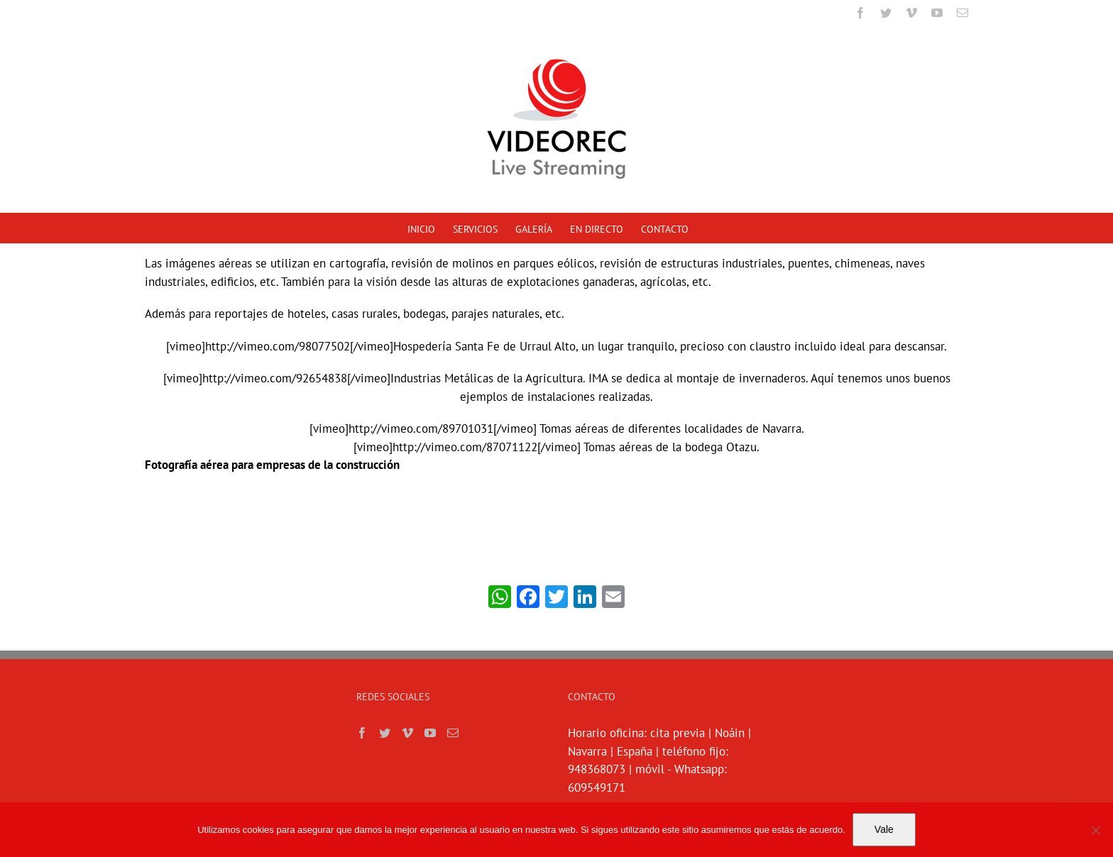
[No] (1095, 830)
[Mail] (450, 733)
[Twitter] (382, 733)
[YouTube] (427, 733)
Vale (884, 829)
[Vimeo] (404, 733)
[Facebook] (359, 733)
